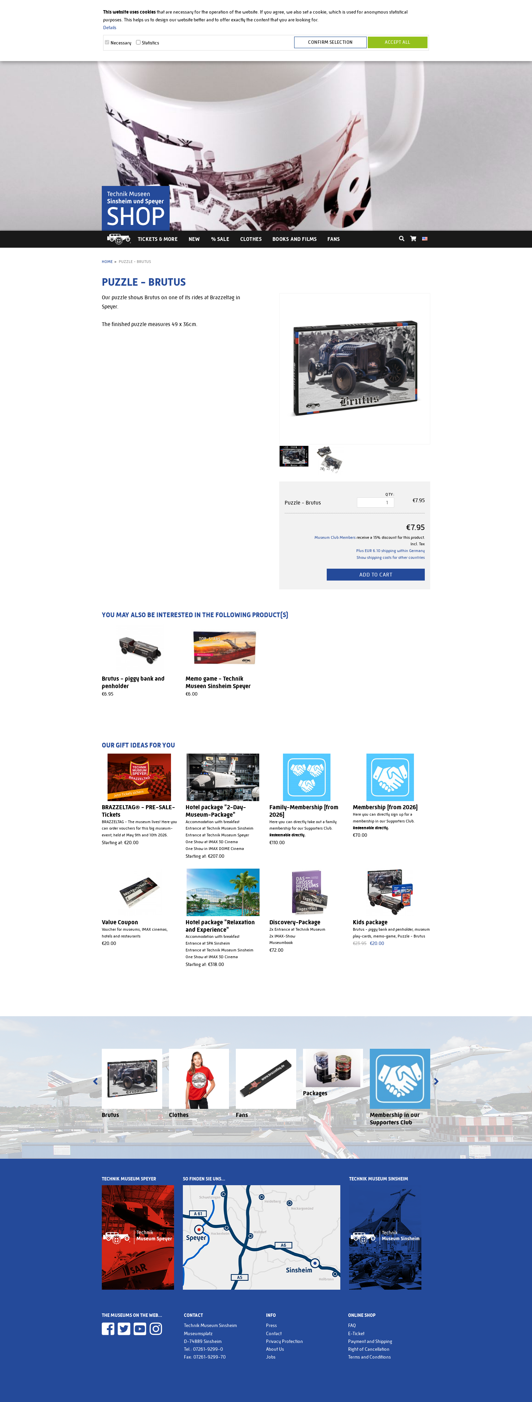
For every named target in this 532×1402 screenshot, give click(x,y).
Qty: (389, 494)
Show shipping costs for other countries (391, 557)
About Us (275, 1349)
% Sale (220, 239)
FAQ (352, 1325)
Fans (333, 239)
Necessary (121, 42)
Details (109, 27)
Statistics (150, 42)
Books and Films (294, 239)
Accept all (397, 42)
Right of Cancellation (369, 1349)
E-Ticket (356, 1333)
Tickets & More (158, 239)
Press (271, 1325)
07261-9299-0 (208, 1349)
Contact (274, 1333)
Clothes (251, 239)
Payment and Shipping (370, 1341)
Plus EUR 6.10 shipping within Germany (390, 550)
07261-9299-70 (209, 1357)
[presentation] (95, 1082)
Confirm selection (332, 42)
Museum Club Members (335, 537)
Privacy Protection (284, 1341)
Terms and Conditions (369, 1357)
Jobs (271, 1357)
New (194, 239)
